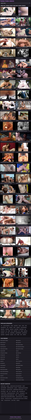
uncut (15, 334)
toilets (16, 394)
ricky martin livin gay (8, 398)
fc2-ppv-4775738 (3, 393)
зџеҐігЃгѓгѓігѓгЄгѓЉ (19, 396)
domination (7, 329)
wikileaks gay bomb (10, 387)
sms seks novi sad (9, 389)
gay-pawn (18, 327)
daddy (18, 334)
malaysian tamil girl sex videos (23, 387)
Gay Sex (17, 350)
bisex (26, 325)
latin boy (17, 393)
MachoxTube (18, 367)
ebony (23, 325)
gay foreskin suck (22, 391)
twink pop (2, 398)
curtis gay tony (22, 393)
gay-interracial (24, 332)
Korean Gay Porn (19, 373)
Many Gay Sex (18, 340)
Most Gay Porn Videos (19, 348)
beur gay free (25, 396)
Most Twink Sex (18, 352)
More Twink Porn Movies (20, 346)
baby (17, 391)
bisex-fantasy (21, 329)
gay (25, 329)
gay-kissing (16, 325)
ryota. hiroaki (13, 400)
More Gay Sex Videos (19, 344)
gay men (15, 387)
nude (8, 332)
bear (7, 327)
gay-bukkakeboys (18, 332)
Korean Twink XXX (19, 371)
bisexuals (10, 327)
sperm (14, 327)
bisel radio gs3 (3, 391)
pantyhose (2, 332)
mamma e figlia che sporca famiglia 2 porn (7, 394)
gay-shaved (7, 334)
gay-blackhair (12, 332)
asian (21, 334)
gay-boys (11, 334)
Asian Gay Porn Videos (4, 340)
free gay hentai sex (7, 400)
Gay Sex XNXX (2, 350)
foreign (2, 400)
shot (10, 391)
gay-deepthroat (3, 327)
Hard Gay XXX (2, 344)
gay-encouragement (6, 325)
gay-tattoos (2, 334)
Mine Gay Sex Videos (19, 365)
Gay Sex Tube (2, 357)
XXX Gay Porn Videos (3, 352)
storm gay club (3, 389)
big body (18, 400)
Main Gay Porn (18, 342)
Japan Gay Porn (3, 342)
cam (1, 325)
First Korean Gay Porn (19, 377)
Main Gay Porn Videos (4, 377)
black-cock (11, 329)
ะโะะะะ (26, 389)
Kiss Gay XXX (2, 363)
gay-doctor (2, 329)
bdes (7, 391)
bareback (24, 334)
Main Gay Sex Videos (3, 369)
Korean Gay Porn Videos (20, 379)
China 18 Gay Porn (19, 361)
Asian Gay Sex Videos (3, 348)
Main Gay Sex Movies (3, 373)
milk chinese (14, 391)
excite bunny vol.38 (21, 394)
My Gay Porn (18, 363)
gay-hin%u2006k (3, 387)
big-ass (20, 325)
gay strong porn (3, 346)
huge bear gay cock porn (11, 393)
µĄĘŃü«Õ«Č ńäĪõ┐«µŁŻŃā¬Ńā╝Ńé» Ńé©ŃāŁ (8, 396)
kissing (12, 325)
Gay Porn (2, 361)
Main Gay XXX (2, 367)
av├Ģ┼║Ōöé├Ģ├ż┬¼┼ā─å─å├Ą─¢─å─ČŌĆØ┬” (20, 398)
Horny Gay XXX (2, 365)
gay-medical (16, 329)
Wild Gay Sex (2, 359)
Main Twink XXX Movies (4, 371)
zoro (26, 393)
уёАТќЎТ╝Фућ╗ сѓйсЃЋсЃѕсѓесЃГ (18, 389)
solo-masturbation (24, 327)
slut (5, 332)
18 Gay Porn (2, 379)
